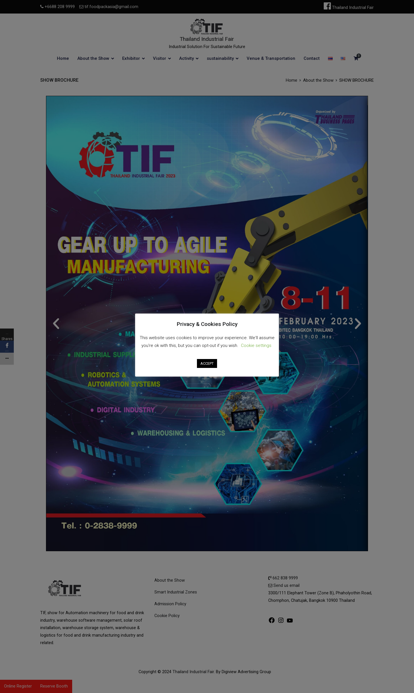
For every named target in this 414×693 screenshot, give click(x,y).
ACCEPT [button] (207, 363)
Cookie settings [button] (256, 345)
